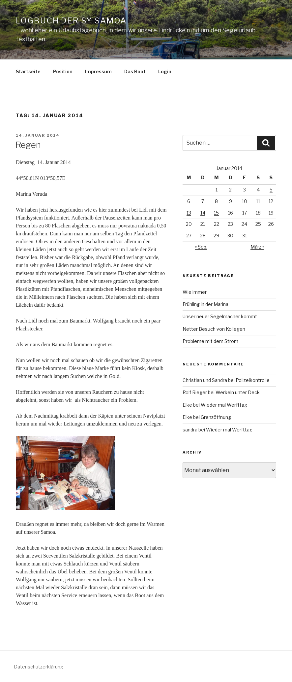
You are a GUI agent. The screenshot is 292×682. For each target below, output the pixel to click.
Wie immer (195, 292)
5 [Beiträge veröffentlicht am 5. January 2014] (271, 189)
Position (63, 71)
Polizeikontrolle (253, 380)
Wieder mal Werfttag (224, 405)
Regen (28, 145)
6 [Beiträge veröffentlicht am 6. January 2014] (188, 201)
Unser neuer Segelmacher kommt (220, 316)
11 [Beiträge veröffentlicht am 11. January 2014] (258, 201)
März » (257, 247)
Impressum (98, 71)
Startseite (28, 71)
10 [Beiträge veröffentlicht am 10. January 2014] (244, 201)
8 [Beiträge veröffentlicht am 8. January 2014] (216, 201)
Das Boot (135, 71)
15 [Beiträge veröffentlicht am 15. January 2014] (216, 213)
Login (164, 71)
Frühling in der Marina (205, 304)
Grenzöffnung (216, 417)
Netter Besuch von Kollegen (214, 329)
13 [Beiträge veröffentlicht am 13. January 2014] (189, 213)
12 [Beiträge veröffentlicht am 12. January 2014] (271, 201)
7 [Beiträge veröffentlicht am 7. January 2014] (202, 201)
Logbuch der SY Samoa (71, 20)
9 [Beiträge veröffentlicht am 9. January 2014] (230, 201)
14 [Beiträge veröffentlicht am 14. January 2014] (202, 213)
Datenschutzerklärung (38, 666)
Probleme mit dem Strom (210, 341)
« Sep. (201, 247)
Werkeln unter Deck (238, 392)
